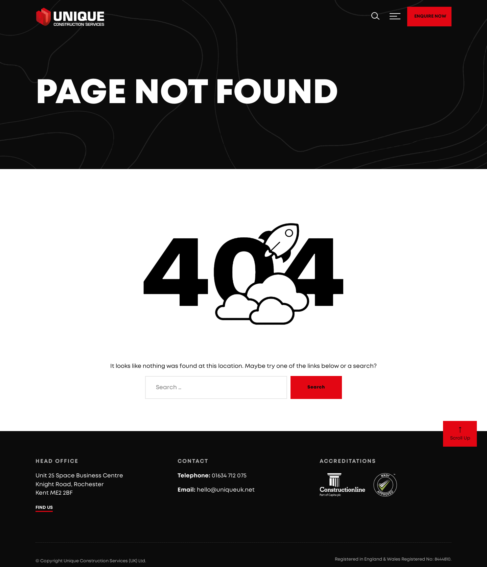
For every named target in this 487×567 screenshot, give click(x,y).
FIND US (44, 507)
